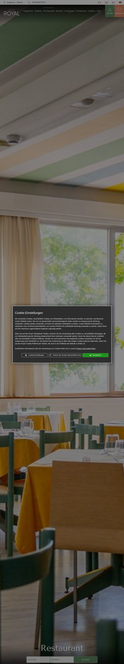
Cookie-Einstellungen (34, 355)
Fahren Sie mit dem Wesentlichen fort (65, 355)
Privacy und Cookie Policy (86, 349)
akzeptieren (95, 355)
